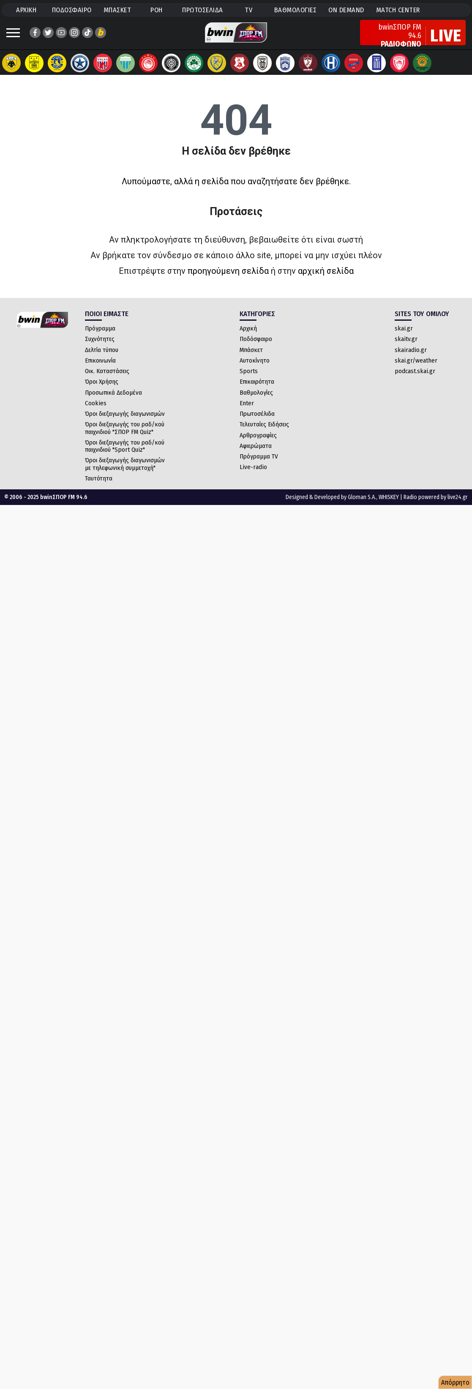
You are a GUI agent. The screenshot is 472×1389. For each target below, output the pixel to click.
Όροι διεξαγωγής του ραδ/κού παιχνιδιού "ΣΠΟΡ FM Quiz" (124, 436)
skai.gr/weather (416, 369)
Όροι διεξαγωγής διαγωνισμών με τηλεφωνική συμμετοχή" (125, 472)
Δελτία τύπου (101, 358)
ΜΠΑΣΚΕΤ (117, 10)
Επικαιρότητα (257, 390)
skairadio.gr (411, 358)
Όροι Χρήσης (101, 390)
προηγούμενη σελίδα (228, 279)
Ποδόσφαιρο (256, 347)
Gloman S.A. (362, 505)
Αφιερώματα (256, 454)
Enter (247, 411)
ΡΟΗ (156, 10)
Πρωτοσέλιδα (257, 422)
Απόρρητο (455, 1382)
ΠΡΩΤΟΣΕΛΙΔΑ (202, 10)
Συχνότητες (100, 347)
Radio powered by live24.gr (436, 505)
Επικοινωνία (100, 369)
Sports (249, 379)
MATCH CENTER (398, 10)
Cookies (95, 411)
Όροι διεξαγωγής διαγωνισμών (125, 422)
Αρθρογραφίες (258, 444)
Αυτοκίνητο (255, 369)
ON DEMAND (346, 10)
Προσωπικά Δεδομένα (113, 401)
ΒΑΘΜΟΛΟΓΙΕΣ (295, 10)
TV (248, 10)
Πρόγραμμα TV (259, 465)
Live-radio (253, 475)
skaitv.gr (406, 347)
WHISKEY (389, 505)
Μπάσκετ (251, 358)
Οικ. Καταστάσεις (107, 379)
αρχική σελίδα (326, 279)
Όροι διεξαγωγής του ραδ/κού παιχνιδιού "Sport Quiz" (124, 454)
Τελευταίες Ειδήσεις (264, 433)
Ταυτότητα (98, 487)
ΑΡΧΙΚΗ (26, 10)
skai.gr (404, 337)
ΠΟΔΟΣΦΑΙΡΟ (72, 10)
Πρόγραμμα (100, 337)
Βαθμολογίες (256, 401)
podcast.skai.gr (415, 379)
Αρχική (248, 337)
